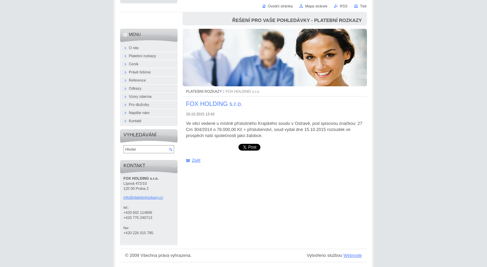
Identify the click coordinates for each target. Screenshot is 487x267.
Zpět (196, 160)
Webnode (352, 255)
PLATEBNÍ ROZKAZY (204, 91)
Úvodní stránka (280, 6)
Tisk (363, 6)
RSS (343, 6)
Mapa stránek (316, 6)
